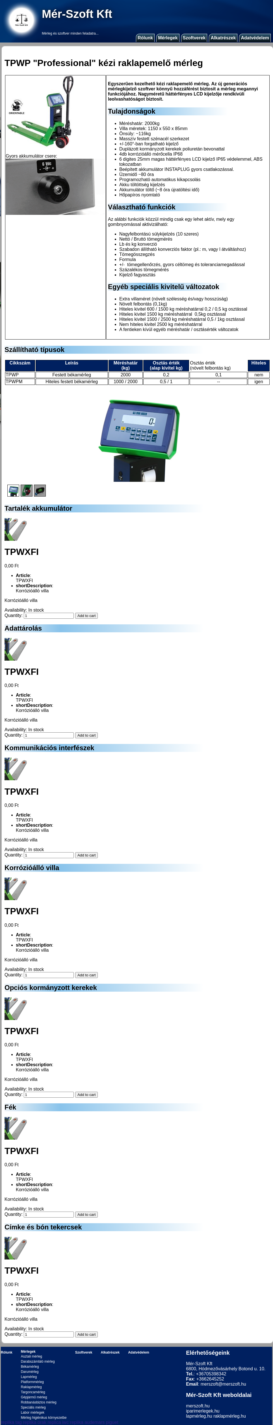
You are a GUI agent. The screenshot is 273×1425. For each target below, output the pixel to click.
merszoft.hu (198, 1405)
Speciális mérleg (33, 1407)
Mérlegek (167, 37)
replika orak (34, 1422)
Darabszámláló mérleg (38, 1361)
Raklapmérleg (31, 1387)
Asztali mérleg (31, 1356)
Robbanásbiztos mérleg (39, 1402)
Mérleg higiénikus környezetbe (44, 1418)
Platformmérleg (32, 1382)
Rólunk (145, 37)
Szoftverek (194, 37)
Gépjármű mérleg (34, 1397)
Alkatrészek (223, 37)
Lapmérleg (29, 1377)
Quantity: (14, 615)
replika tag (11, 1422)
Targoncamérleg (33, 1392)
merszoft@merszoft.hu (223, 1384)
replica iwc (58, 1422)
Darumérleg (30, 1372)
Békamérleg (30, 1367)
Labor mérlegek (32, 1413)
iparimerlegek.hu (202, 1411)
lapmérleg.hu (199, 1416)
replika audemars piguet (94, 1422)
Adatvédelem (255, 37)
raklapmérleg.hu (229, 1416)
